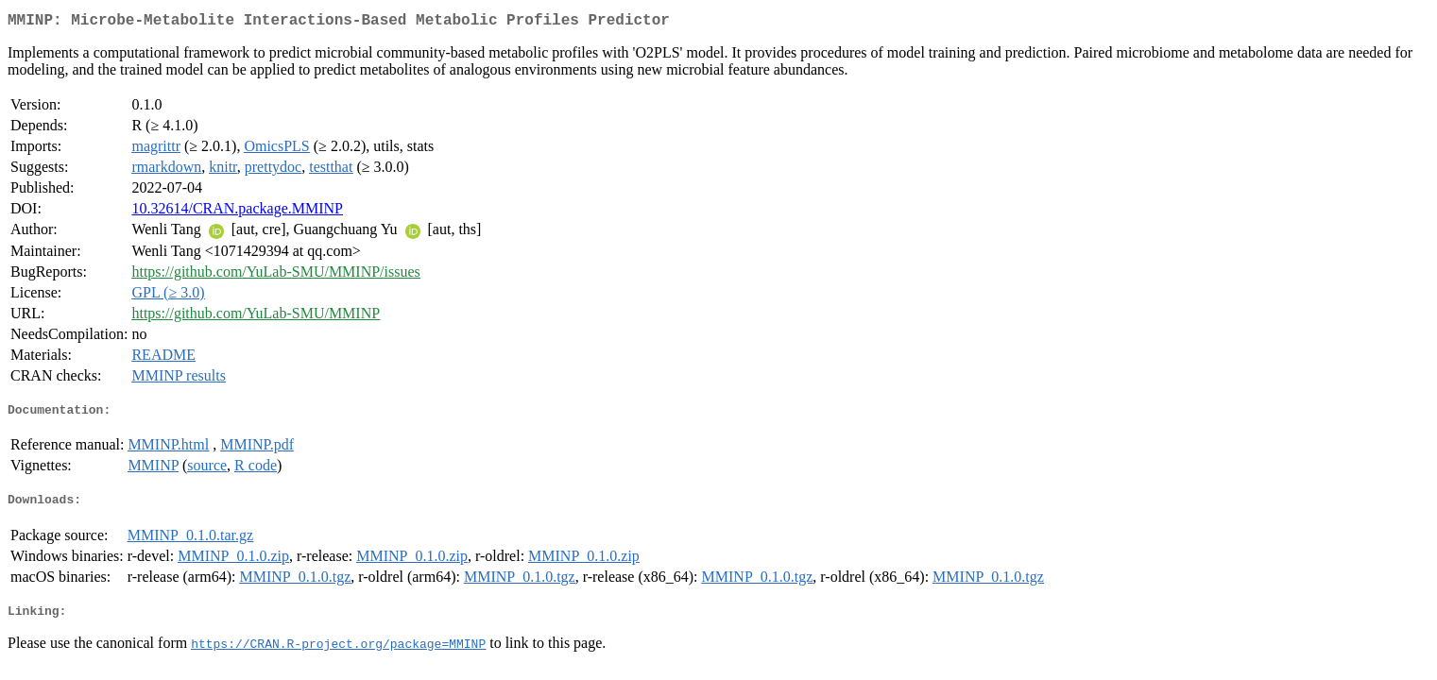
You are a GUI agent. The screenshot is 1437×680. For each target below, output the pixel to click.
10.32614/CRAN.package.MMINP (237, 212)
